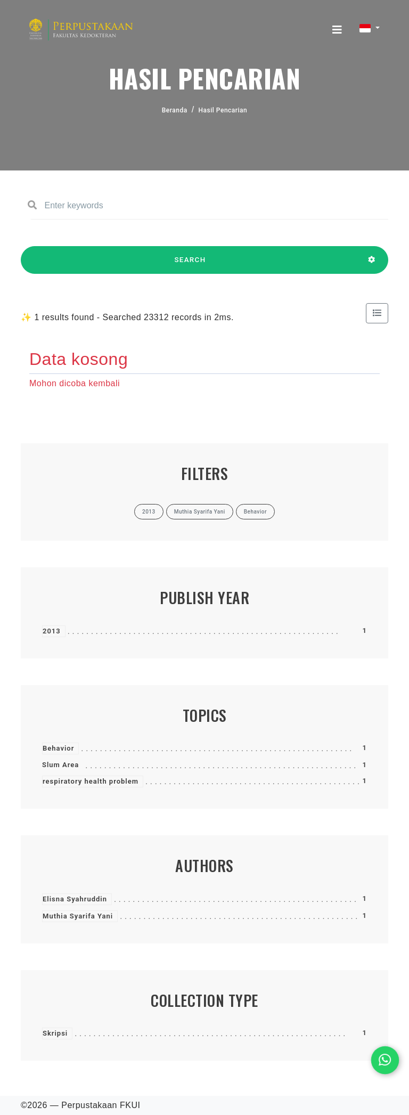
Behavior (58, 748)
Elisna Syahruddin (75, 899)
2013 (52, 631)
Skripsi (55, 1033)
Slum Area (60, 765)
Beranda (174, 110)
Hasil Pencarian (223, 110)
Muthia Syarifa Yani (78, 916)
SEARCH (190, 265)
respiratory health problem (90, 781)
